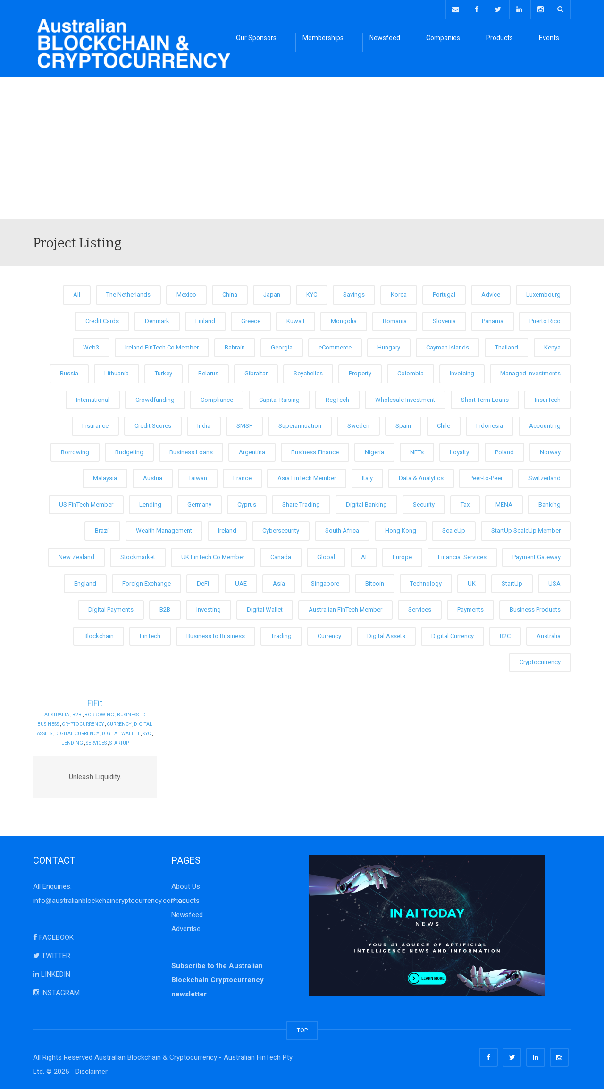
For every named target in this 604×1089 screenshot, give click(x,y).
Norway (550, 450)
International (92, 397)
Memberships (323, 38)
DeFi (203, 581)
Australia (549, 634)
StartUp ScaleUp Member (526, 529)
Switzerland (544, 476)
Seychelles (308, 371)
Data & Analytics (421, 476)
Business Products (535, 608)
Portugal (444, 293)
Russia (69, 371)
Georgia (282, 345)
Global (326, 555)
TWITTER (51, 954)
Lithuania (116, 371)
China (229, 293)
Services (419, 608)
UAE (241, 581)
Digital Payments (111, 608)
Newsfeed (384, 38)
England (85, 581)
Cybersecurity (280, 529)
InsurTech (548, 397)
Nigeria (374, 450)
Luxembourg (543, 293)
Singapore (325, 581)
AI (364, 555)
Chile (443, 424)
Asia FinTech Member (306, 476)
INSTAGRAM (56, 991)
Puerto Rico (545, 319)
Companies (443, 38)
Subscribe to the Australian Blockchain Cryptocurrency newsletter (217, 978)
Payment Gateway (536, 555)
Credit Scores (152, 424)
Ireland (227, 529)
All (76, 293)
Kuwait (295, 319)
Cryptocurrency (540, 660)
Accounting (545, 424)
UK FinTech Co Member (212, 555)
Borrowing (75, 450)
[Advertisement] (302, 147)
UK (472, 581)
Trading (281, 634)
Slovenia (444, 319)
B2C (505, 634)
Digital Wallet (265, 608)
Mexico (186, 293)
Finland (205, 319)
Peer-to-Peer (486, 476)
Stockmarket (137, 555)
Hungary (389, 345)
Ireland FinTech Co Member (162, 345)
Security (424, 503)
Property (360, 371)
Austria (152, 476)
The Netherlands (128, 293)
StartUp (512, 581)
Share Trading (301, 503)
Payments (470, 608)
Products (499, 38)
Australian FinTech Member (345, 608)
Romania (395, 319)
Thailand (506, 345)
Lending (150, 503)
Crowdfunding (155, 397)
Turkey (163, 371)
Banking (549, 503)
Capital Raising (279, 397)
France (242, 476)
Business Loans (191, 450)
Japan (271, 293)
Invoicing (462, 371)
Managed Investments (530, 371)
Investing (208, 608)
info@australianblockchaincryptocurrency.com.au (109, 899)
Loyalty (459, 450)
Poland (504, 450)
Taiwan (197, 476)
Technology (426, 581)
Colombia (410, 371)
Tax (465, 503)
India (203, 424)
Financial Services (462, 555)
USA (554, 581)
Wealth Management (164, 529)
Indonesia (489, 424)
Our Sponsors (256, 38)
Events (549, 38)
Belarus (208, 371)
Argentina (252, 450)
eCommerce (335, 345)
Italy (367, 476)
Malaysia (105, 476)
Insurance (95, 424)
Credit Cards (102, 319)
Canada (280, 555)
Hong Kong (400, 529)
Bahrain (235, 345)
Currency (329, 634)
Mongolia (344, 319)
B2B (164, 608)
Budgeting (129, 450)
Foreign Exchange (146, 581)
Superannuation (299, 424)
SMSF (244, 424)
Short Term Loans (485, 397)
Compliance (217, 397)
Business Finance (315, 450)
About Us (185, 885)
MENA (503, 503)
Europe (402, 555)
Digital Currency (452, 634)
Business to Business (215, 634)
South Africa (342, 529)
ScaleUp (453, 529)
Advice (490, 293)
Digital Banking (366, 503)
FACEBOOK (53, 936)
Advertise (186, 927)
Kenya (552, 345)
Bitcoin (374, 581)
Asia (279, 581)
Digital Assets (386, 634)
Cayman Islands (447, 345)
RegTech (337, 397)
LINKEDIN (51, 973)
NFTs (417, 450)
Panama (492, 319)
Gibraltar (256, 371)
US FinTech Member (86, 503)
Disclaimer (92, 1070)
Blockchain (99, 634)
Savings (354, 293)
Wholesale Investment (405, 397)
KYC (311, 293)
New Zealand (76, 555)
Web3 (91, 345)
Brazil (102, 529)
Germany (199, 503)
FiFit (94, 701)
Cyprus (246, 503)
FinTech (150, 634)
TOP (302, 1028)
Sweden (358, 424)
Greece (250, 319)
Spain (403, 424)
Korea (399, 293)
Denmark (157, 319)
